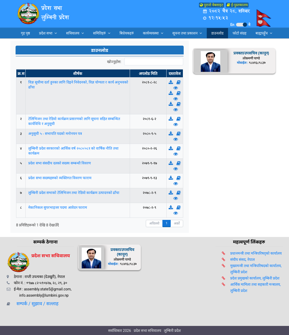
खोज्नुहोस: (145, 62)
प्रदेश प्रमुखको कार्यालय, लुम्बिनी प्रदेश (254, 278)
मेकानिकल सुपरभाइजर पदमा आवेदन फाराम (57, 208)
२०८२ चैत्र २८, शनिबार (226, 11)
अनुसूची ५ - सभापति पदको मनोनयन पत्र (55, 134)
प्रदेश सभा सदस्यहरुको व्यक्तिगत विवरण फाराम (59, 178)
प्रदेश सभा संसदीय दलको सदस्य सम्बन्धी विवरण (59, 163)
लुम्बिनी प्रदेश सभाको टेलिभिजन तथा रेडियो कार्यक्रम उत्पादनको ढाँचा (73, 193)
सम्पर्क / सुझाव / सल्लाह (35, 303)
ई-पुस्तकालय (237, 5)
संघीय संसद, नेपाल (242, 259)
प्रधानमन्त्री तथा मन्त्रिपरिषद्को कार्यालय (256, 253)
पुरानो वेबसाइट (211, 5)
